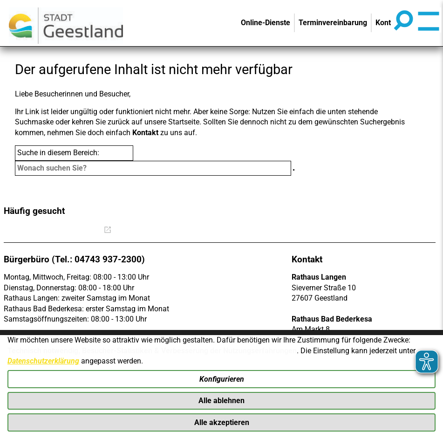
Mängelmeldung (278, 230)
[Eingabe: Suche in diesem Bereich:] (153, 168)
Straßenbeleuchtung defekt (356, 230)
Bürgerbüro (25, 230)
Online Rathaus (80, 230)
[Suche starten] (293, 170)
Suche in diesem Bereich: (58, 152)
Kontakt (145, 132)
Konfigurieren (221, 378)
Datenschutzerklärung (43, 360)
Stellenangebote (218, 230)
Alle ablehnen (221, 400)
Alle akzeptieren (221, 422)
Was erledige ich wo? (151, 230)
